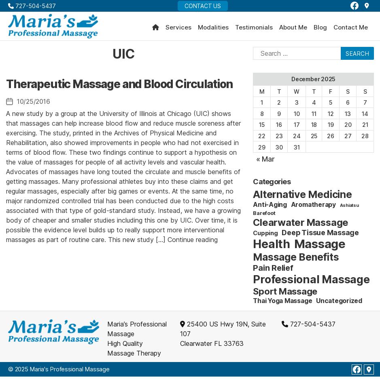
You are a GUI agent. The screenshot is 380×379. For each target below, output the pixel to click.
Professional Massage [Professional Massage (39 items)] (311, 281)
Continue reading (193, 242)
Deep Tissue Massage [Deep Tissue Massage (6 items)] (320, 235)
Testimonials (254, 28)
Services (178, 28)
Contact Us (203, 5)
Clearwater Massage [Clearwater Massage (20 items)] (300, 225)
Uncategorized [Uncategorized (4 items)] (339, 303)
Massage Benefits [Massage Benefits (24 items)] (296, 259)
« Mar (265, 161)
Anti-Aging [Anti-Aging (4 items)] (270, 207)
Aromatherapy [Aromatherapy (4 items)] (313, 207)
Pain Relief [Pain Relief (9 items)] (273, 270)
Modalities (213, 28)
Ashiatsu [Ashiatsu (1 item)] (349, 208)
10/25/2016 (34, 104)
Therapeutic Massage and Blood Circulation (119, 86)
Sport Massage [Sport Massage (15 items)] (285, 293)
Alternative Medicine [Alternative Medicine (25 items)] (302, 197)
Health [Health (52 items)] (271, 246)
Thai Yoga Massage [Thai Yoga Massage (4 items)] (282, 303)
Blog (320, 28)
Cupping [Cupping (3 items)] (265, 235)
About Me (293, 28)
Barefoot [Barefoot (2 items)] (264, 215)
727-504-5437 (32, 5)
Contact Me (350, 28)
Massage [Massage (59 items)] (320, 246)
